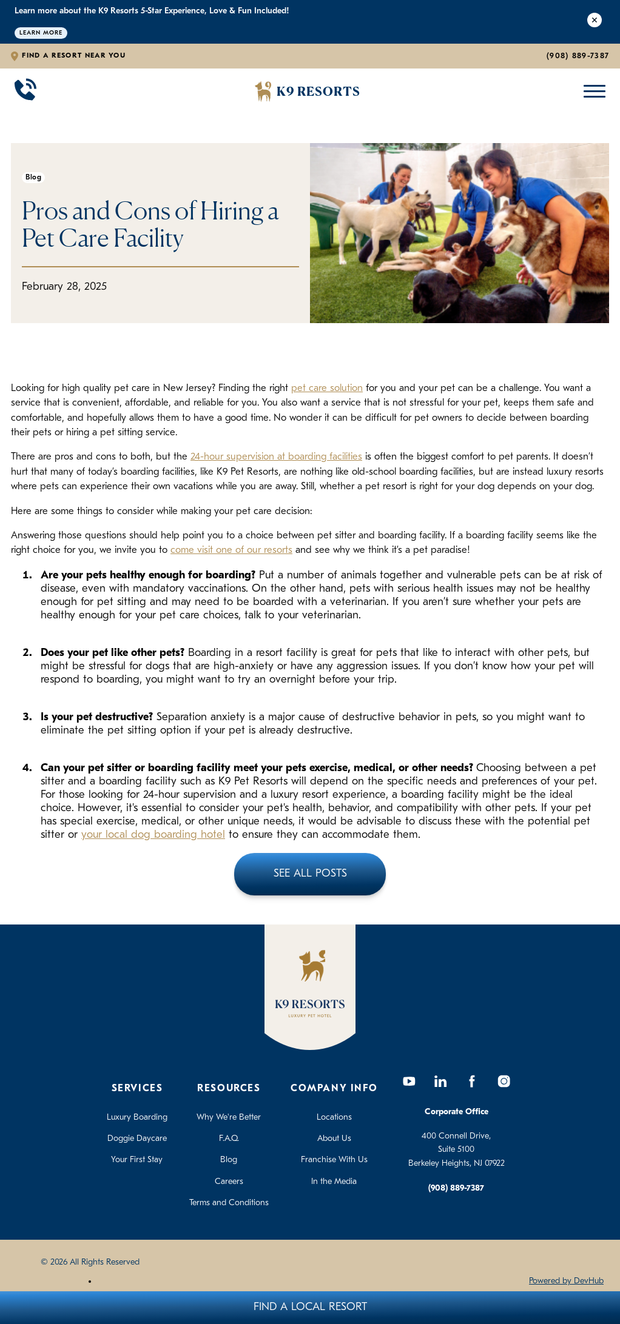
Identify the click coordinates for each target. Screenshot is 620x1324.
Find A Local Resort (310, 1307)
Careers (229, 1181)
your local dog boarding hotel (153, 835)
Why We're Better (229, 1117)
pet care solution (327, 388)
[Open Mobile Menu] (591, 91)
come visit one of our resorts (231, 550)
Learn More (40, 33)
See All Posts (310, 874)
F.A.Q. (229, 1138)
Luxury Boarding (137, 1117)
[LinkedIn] (440, 1081)
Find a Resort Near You (74, 55)
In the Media (334, 1181)
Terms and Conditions (229, 1203)
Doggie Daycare (137, 1138)
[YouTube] (409, 1081)
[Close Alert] (594, 22)
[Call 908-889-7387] (25, 91)
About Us (334, 1138)
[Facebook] (472, 1081)
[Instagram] (503, 1081)
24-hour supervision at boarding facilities (276, 457)
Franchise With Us (334, 1160)
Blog (228, 1160)
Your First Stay (137, 1160)
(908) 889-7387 (578, 56)
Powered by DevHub (566, 1281)
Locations (334, 1117)
